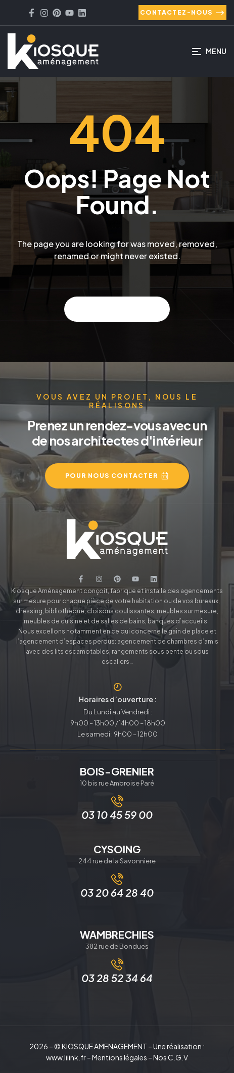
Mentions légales (119, 1057)
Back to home (117, 309)
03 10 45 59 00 (117, 814)
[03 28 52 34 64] (117, 964)
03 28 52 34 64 (117, 977)
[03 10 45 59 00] (117, 801)
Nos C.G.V (170, 1057)
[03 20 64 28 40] (117, 879)
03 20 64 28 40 (117, 892)
